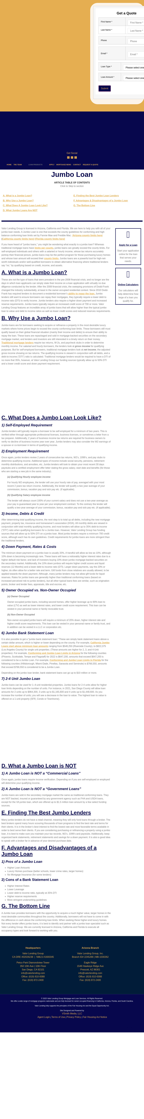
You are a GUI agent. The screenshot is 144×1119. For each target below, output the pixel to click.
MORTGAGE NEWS (63, 164)
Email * (104, 53)
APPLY (51, 164)
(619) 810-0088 (37, 976)
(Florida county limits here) (50, 239)
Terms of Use (58, 1017)
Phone (104, 40)
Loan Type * (106, 66)
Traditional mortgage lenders (17, 342)
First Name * (106, 22)
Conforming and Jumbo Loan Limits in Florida (75, 660)
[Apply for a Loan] (128, 234)
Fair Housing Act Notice (95, 1017)
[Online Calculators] (128, 274)
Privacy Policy (74, 1017)
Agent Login (43, 1017)
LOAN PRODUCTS (37, 164)
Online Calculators (128, 284)
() (87, 235)
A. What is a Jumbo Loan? (17, 195)
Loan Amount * (107, 77)
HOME (9, 164)
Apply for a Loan (128, 245)
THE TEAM (20, 164)
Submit (104, 88)
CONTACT (77, 164)
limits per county (44, 248)
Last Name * (106, 30)
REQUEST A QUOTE (90, 164)
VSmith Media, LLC (72, 1013)
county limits (51, 258)
